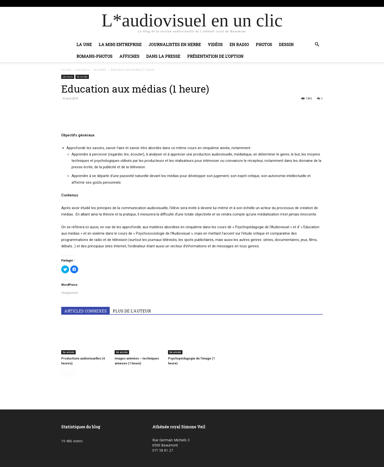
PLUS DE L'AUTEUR (132, 310)
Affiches (129, 56)
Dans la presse (163, 56)
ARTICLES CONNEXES (85, 310)
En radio (239, 44)
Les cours (82, 70)
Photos (264, 44)
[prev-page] (64, 373)
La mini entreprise (120, 44)
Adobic (133, 3)
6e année (100, 70)
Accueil (66, 70)
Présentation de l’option (215, 56)
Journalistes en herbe (174, 44)
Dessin (286, 44)
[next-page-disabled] (72, 373)
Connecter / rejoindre (110, 3)
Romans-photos (94, 56)
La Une (84, 44)
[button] (317, 45)
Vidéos (215, 44)
